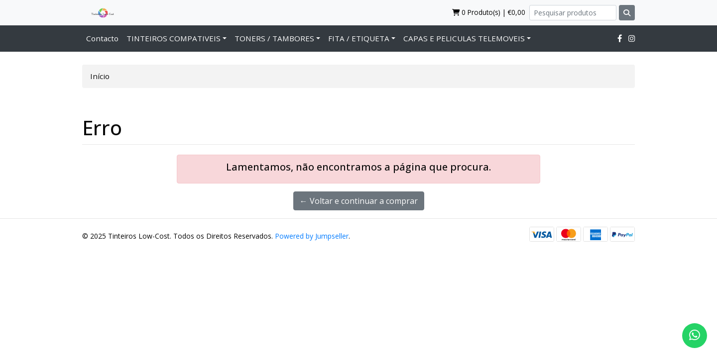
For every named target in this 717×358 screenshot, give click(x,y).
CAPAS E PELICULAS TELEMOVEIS (464, 38)
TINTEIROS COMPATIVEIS (173, 38)
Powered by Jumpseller (312, 236)
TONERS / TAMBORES (274, 38)
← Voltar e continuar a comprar (359, 200)
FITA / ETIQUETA (358, 38)
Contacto (102, 38)
